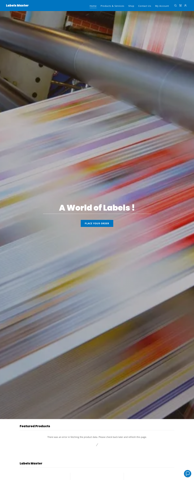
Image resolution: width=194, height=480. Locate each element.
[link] (17, 5)
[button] (185, 5)
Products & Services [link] (112, 5)
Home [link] (93, 5)
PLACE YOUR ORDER (97, 223)
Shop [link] (131, 5)
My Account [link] (162, 5)
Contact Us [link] (144, 5)
